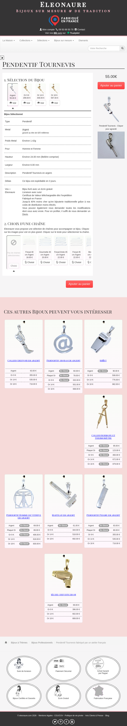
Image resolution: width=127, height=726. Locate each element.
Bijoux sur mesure (64, 40)
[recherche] (122, 48)
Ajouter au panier (111, 85)
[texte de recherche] (104, 48)
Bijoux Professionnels (42, 642)
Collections (26, 40)
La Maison (9, 40)
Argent (25, 129)
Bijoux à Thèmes (18, 642)
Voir (13, 103)
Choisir (29, 262)
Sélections (43, 40)
